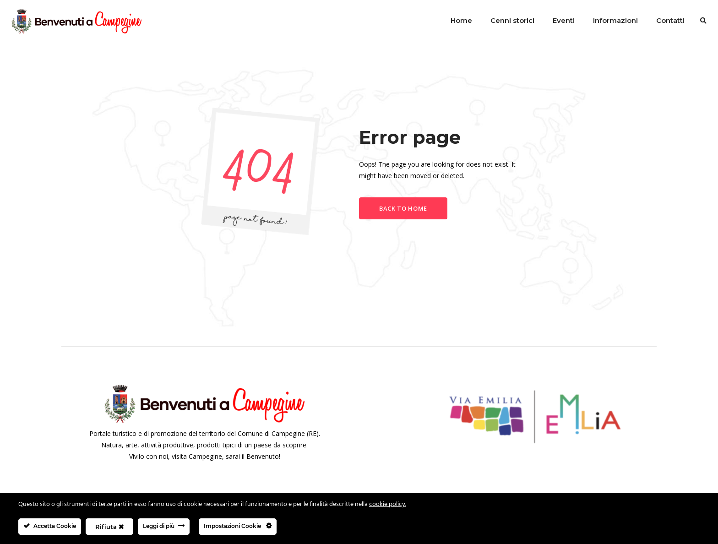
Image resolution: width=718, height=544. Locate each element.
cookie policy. (387, 504)
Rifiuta (109, 526)
